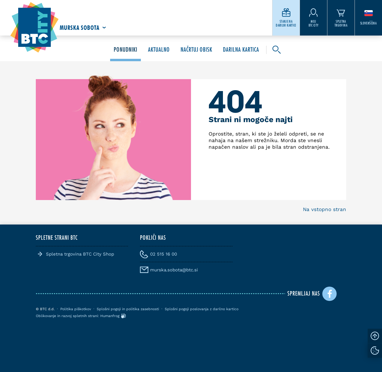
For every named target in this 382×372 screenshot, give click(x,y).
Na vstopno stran (324, 209)
